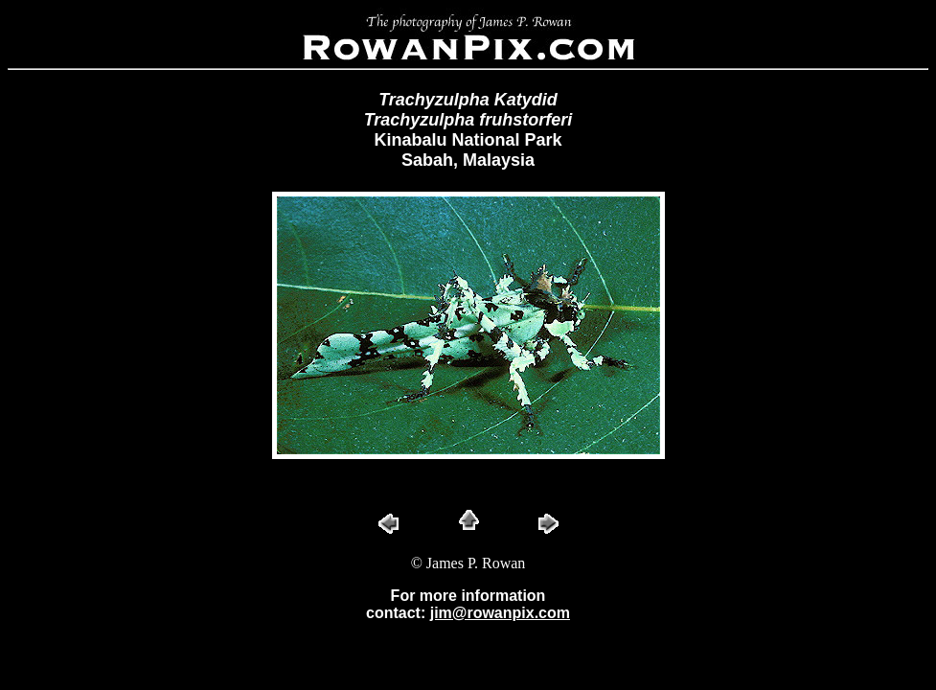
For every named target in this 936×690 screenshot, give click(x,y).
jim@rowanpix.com (500, 613)
